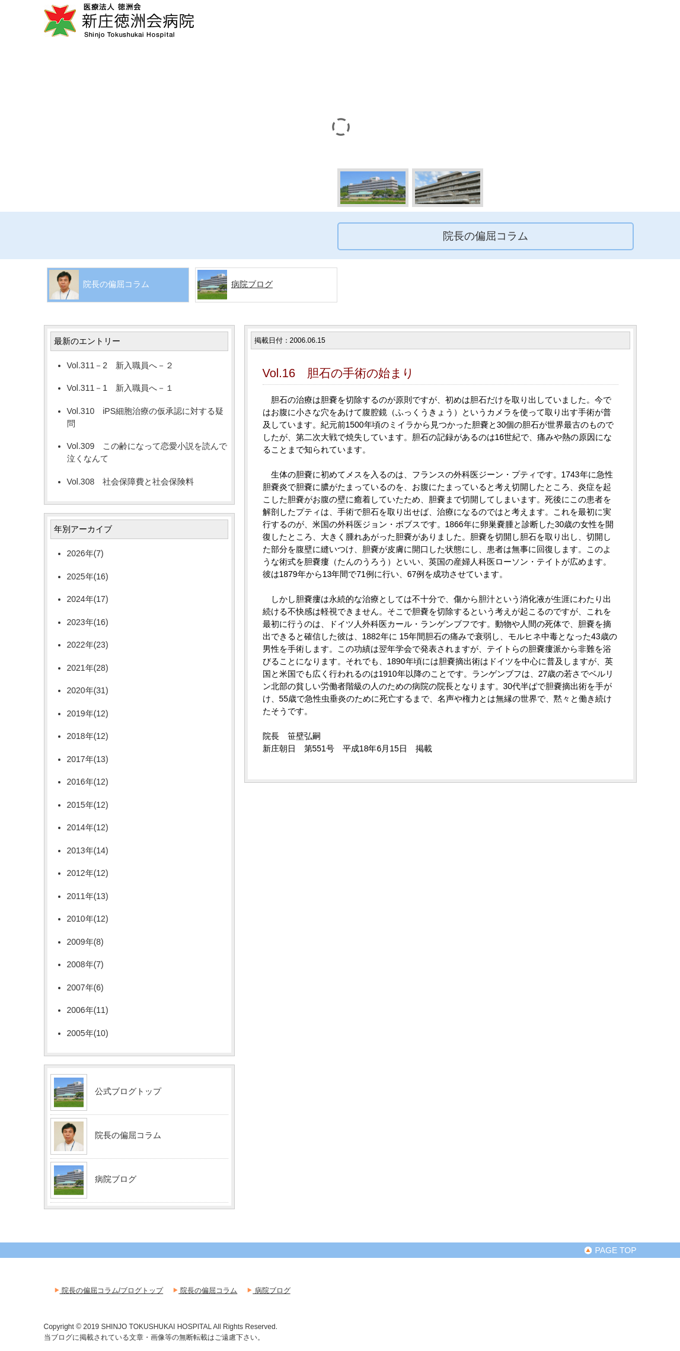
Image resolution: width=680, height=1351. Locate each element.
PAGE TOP (610, 1250)
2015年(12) (87, 805)
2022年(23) (87, 644)
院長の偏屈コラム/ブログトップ (108, 1290)
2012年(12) (87, 873)
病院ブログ (252, 284)
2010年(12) (87, 918)
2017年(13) (87, 759)
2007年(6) (85, 987)
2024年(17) (87, 599)
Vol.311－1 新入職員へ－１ (120, 388)
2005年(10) (87, 1033)
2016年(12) (87, 781)
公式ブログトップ (128, 1091)
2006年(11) (87, 1010)
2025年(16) (87, 576)
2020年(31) (87, 690)
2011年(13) (87, 896)
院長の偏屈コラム (128, 1135)
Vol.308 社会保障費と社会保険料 (130, 481)
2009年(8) (85, 942)
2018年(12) (87, 736)
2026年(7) (85, 553)
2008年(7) (85, 964)
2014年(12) (87, 827)
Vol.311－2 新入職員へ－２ (120, 365)
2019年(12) (87, 713)
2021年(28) (87, 668)
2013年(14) (87, 850)
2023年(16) (87, 622)
